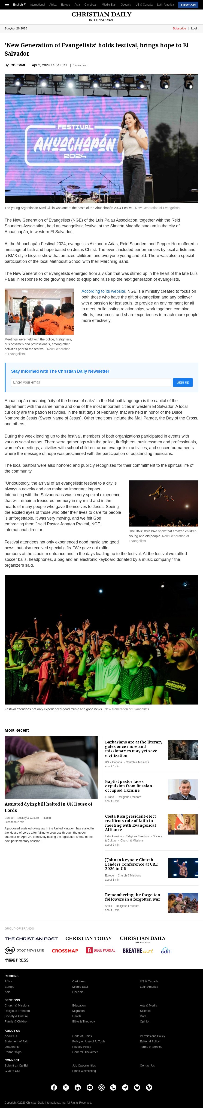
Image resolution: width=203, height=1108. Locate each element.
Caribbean (91, 4)
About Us (11, 1036)
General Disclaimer (85, 1052)
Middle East (109, 4)
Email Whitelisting (84, 1071)
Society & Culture (28, 817)
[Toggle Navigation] (6, 5)
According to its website (103, 291)
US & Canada (144, 4)
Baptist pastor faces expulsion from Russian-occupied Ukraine (129, 786)
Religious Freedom (129, 797)
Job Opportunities (84, 1065)
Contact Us (147, 1065)
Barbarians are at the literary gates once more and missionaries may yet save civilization (133, 749)
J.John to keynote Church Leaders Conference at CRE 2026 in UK (131, 864)
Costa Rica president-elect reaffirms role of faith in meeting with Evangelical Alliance (130, 823)
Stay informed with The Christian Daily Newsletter (60, 371)
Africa (53, 4)
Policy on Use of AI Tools (88, 1041)
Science (145, 1011)
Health (47, 817)
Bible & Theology (83, 1021)
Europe (65, 4)
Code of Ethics (82, 1036)
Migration (78, 1011)
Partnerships (13, 1052)
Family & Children (16, 1021)
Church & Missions (137, 762)
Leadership (12, 1046)
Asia (77, 4)
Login (194, 28)
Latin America (165, 4)
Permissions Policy (152, 1036)
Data (143, 1016)
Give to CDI (12, 1071)
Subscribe (180, 28)
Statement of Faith (17, 1041)
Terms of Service (151, 1046)
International (37, 4)
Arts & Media (148, 1005)
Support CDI (188, 4)
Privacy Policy (81, 1046)
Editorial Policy (150, 1041)
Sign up (183, 382)
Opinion (145, 1021)
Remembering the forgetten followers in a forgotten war (132, 897)
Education (79, 1005)
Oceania (126, 4)
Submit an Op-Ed (16, 1065)
